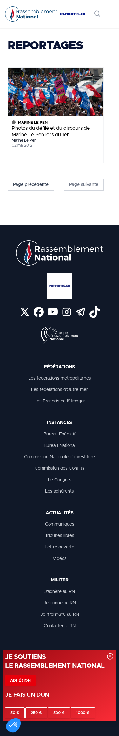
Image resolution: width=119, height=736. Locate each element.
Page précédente (31, 184)
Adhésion (20, 680)
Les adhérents (59, 491)
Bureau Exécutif (59, 434)
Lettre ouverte (59, 547)
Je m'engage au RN (59, 614)
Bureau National (60, 445)
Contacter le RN (60, 626)
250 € (36, 713)
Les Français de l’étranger (59, 401)
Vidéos (60, 558)
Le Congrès (59, 480)
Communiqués (59, 524)
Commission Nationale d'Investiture (59, 457)
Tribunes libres (59, 536)
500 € (59, 713)
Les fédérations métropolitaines (59, 378)
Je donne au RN (59, 603)
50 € (14, 713)
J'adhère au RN (59, 591)
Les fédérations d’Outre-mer (59, 390)
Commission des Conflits (59, 468)
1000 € (82, 713)
